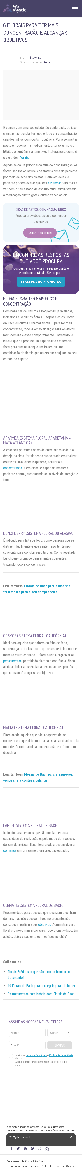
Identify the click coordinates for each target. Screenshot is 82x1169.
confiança (9, 850)
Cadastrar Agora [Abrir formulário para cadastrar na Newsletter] (40, 233)
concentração (12, 468)
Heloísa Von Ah (33, 58)
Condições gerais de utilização (24, 1166)
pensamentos (12, 661)
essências (54, 183)
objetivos (44, 924)
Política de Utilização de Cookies (58, 1166)
